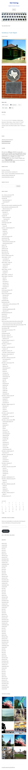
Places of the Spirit (6, 293)
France (4, 226)
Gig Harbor (5, 432)
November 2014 (5, 602)
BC (2, 203)
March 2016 (4, 574)
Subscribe (5, 531)
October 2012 (4, 643)
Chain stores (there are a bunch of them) (11, 323)
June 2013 (4, 630)
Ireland (4, 231)
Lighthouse (4, 248)
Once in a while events (7, 255)
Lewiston (4, 265)
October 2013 (4, 623)
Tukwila (4, 392)
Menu (14, 9)
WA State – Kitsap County (7, 395)
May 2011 (4, 673)
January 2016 (4, 578)
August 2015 (4, 586)
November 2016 (5, 560)
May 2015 (4, 591)
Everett (4, 457)
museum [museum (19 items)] (22, 155)
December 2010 (5, 681)
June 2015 (4, 590)
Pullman (4, 489)
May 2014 (4, 610)
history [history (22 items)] (21, 154)
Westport (5, 355)
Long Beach (5, 418)
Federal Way (5, 376)
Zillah (4, 494)
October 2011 (4, 664)
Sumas (4, 482)
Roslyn (4, 407)
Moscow (4, 267)
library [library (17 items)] (9, 155)
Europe (3, 224)
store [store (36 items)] (3, 160)
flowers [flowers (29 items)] (24, 153)
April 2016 (4, 572)
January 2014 (4, 617)
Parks (3, 288)
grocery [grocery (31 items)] (10, 154)
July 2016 (3, 567)
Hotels (3, 245)
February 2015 (5, 597)
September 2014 (5, 605)
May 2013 (4, 631)
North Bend (5, 383)
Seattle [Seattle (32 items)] (20, 158)
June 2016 (4, 569)
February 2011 (5, 678)
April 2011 (4, 674)
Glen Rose (5, 283)
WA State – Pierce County (7, 419)
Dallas (4, 279)
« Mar (3, 513)
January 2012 (4, 659)
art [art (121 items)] (9, 152)
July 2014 (3, 609)
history (20, 123)
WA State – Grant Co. (6, 350)
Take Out (5, 310)
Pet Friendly (4, 291)
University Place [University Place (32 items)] (5, 161)
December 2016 (5, 559)
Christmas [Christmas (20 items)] (4, 153)
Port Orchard (5, 397)
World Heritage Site (7, 243)
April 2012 (4, 654)
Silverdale (5, 400)
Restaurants (4, 302)
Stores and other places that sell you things (11, 321)
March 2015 (4, 595)
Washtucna (5, 338)
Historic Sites (20, 120)
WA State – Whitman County (8, 483)
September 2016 (5, 564)
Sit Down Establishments (8, 309)
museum (4, 125)
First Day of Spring (6, 170)
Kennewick (5, 342)
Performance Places (6, 290)
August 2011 (4, 668)
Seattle (4, 390)
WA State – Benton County (7, 340)
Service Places (5, 317)
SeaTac (4, 388)
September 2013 (5, 624)
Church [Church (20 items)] (7, 153)
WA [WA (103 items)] (14, 162)
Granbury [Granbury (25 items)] (6, 154)
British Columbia (5, 210)
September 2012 (5, 645)
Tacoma (4, 447)
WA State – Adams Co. (6, 336)
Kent (4, 380)
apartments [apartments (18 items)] (5, 151)
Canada (3, 215)
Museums (4, 122)
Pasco (4, 345)
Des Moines (5, 374)
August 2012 (4, 647)
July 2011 (3, 669)
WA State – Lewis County (7, 413)
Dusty (4, 487)
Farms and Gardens (6, 236)
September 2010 (5, 687)
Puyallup (4, 438)
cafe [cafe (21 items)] (21, 151)
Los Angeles (5, 259)
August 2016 (4, 565)
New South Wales (6, 200)
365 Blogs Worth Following (7, 139)
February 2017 (5, 555)
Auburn (4, 364)
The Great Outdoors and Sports (9, 326)
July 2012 (3, 649)
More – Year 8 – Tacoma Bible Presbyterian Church (13, 173)
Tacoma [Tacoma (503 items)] (8, 159)
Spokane (5, 464)
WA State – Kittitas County (7, 404)
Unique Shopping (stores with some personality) (13, 324)
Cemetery (4, 220)
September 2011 (5, 666)
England (4, 229)
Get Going (14, 3)
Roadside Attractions (6, 312)
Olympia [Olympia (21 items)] (3, 156)
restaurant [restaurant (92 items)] (5, 158)
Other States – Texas (6, 276)
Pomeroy (5, 348)
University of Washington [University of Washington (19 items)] (20, 160)
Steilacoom (5, 444)
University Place (6, 449)
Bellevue (4, 366)
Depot (3, 123)
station (15, 125)
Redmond (5, 385)
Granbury (15, 120)
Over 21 (4, 307)
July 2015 (3, 588)
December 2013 (5, 619)
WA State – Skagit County (7, 451)
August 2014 (4, 607)
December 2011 (5, 661)
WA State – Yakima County (7, 492)
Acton (4, 278)
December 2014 (5, 600)
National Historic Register (8, 241)
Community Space (6, 222)
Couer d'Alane (6, 264)
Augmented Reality (6, 196)
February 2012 (5, 657)
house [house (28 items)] (24, 154)
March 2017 (4, 553)
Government (4, 238)
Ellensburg (5, 406)
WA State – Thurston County (8, 466)
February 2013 (5, 636)
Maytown (5, 470)
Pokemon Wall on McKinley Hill (8, 175)
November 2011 (5, 662)
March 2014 (4, 614)
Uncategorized (5, 333)
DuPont (4, 423)
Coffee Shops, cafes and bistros (10, 304)
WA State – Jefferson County (8, 357)
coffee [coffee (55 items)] (10, 153)
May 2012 (4, 652)
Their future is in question (7, 329)
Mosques (5, 297)
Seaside (4, 272)
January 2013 (4, 638)
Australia (4, 198)
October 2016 (4, 562)
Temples (4, 298)
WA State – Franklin (6, 343)
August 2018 (4, 545)
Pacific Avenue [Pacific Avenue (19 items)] (8, 156)
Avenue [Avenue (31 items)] (14, 151)
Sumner (4, 445)
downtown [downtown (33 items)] (19, 153)
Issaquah (5, 378)
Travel (17, 122)
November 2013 (5, 621)
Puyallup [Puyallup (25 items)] (18, 156)
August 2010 (4, 688)
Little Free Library (6, 208)
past (7, 125)
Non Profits (4, 252)
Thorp (4, 409)
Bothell (4, 369)
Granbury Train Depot (9, 33)
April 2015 (4, 593)
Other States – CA (5, 257)
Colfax (4, 485)
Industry (3, 246)
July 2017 (3, 548)
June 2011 (4, 671)
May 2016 (4, 571)
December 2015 (5, 579)
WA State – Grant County (8, 352)
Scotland (4, 233)
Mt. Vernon (5, 452)
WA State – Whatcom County (8, 478)
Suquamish (5, 402)
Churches (5, 295)
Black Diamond (6, 368)
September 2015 (5, 585)
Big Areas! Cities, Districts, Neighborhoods (11, 205)
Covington (5, 373)
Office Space (4, 253)
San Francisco (6, 260)
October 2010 (4, 685)
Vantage (4, 411)
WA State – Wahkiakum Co (7, 477)
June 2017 (4, 550)
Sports (3, 319)
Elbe (3, 426)
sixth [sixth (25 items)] (23, 158)
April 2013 (4, 633)
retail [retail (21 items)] (10, 158)
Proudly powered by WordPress (8, 767)
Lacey (4, 468)
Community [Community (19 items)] (15, 153)
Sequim (4, 361)
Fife (3, 428)
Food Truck (5, 305)
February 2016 (5, 576)
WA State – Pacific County (7, 416)
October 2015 (4, 583)
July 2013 (3, 628)
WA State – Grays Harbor (7, 354)
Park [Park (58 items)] (12, 156)
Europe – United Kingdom (7, 227)
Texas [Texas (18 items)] (14, 160)
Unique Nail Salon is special (8, 177)
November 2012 (5, 642)
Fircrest (4, 430)
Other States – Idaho (6, 262)
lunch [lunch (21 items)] (11, 155)
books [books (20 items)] (19, 151)
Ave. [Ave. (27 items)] (11, 151)
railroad (12, 125)
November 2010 (5, 683)
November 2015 (5, 581)
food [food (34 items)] (3, 154)
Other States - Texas (10, 122)
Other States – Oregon (6, 274)
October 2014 (4, 604)
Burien (4, 371)
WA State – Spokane (6, 463)
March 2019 (4, 543)
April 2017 (4, 552)
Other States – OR (5, 269)
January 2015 (4, 598)
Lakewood (5, 435)
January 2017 (4, 557)
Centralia (5, 414)
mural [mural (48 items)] (18, 155)
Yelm (4, 475)
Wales (4, 234)
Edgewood (5, 425)
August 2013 (4, 626)
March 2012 (4, 655)
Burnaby (4, 212)
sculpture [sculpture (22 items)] (17, 158)
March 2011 (4, 676)
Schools (3, 316)
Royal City (4, 314)
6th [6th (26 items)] (2, 151)
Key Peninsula (6, 433)
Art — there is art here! (7, 195)
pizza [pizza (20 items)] (15, 156)
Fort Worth (5, 281)
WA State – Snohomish (7, 454)
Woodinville (5, 393)
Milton (4, 381)
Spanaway (5, 442)
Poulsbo (4, 399)
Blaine (4, 480)
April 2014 (4, 612)
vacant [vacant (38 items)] (10, 161)
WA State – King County (7, 362)
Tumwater (5, 473)
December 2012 (5, 640)
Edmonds (5, 456)
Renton (4, 387)
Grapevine (5, 286)
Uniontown (5, 490)
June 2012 (4, 650)
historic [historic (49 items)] (17, 154)
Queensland (5, 201)
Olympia (4, 471)
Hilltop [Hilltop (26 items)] (13, 154)
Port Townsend (6, 359)
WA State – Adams (6, 335)
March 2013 (4, 635)
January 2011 (4, 680)
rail (9, 125)
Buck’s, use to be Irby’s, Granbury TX (9, 171)
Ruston (4, 440)
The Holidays (4, 328)
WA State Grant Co (6, 496)
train (18, 125)
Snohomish (5, 461)
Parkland (5, 437)
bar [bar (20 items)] (17, 151)
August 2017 (4, 546)
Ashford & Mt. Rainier (7, 421)
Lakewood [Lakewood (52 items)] (4, 155)
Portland (4, 271)
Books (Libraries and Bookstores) (9, 207)
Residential (4, 300)
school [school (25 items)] (13, 158)
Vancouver (5, 214)
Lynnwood (5, 459)
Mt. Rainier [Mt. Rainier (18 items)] (15, 155)
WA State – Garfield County (7, 347)
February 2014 (5, 616)
